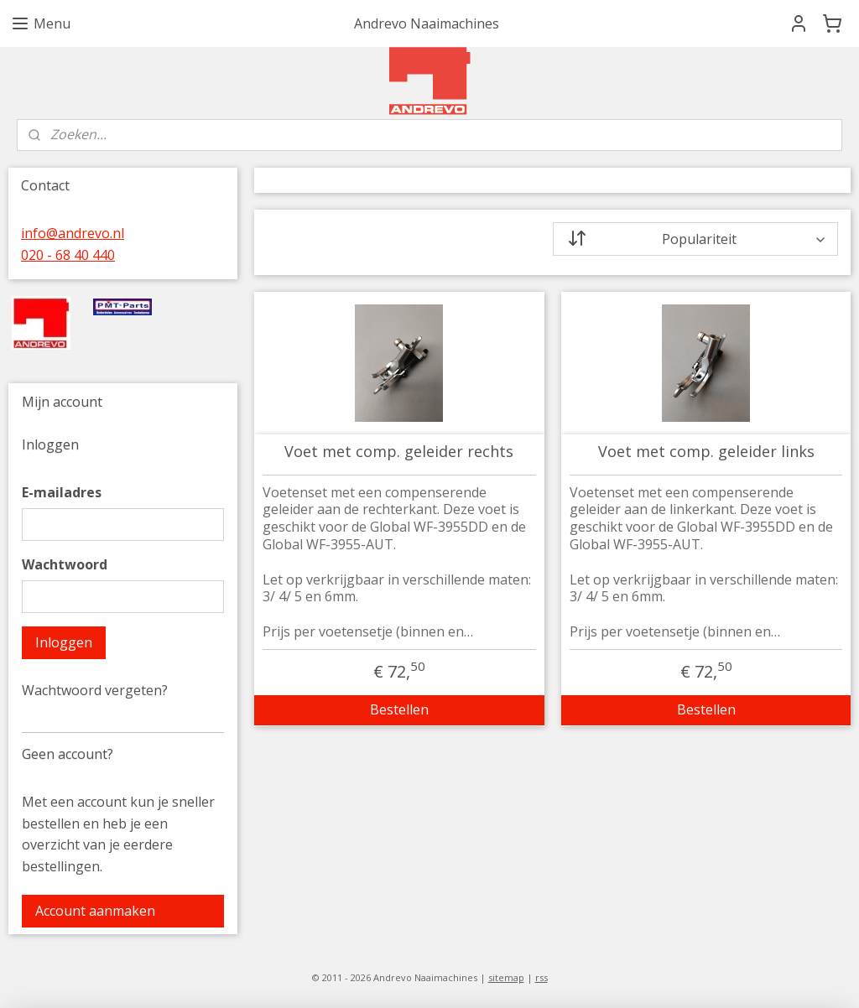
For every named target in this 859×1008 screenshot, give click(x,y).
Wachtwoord (64, 564)
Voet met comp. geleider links (705, 452)
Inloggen (63, 642)
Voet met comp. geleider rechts (398, 452)
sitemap (506, 977)
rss (541, 977)
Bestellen (398, 709)
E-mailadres (62, 492)
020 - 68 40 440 (68, 255)
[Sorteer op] (695, 239)
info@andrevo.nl (72, 233)
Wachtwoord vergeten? (95, 690)
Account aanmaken (95, 910)
